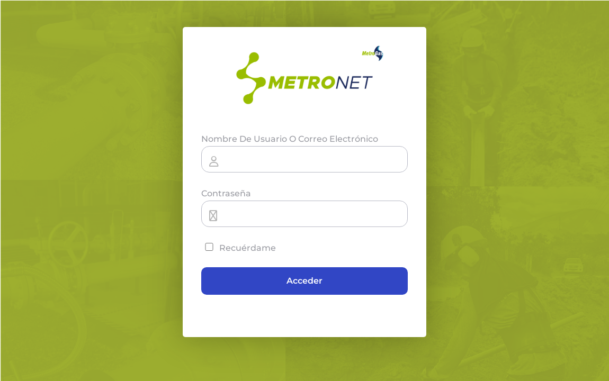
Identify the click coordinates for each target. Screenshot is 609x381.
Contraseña (226, 193)
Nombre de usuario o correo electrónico (289, 139)
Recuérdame (238, 248)
